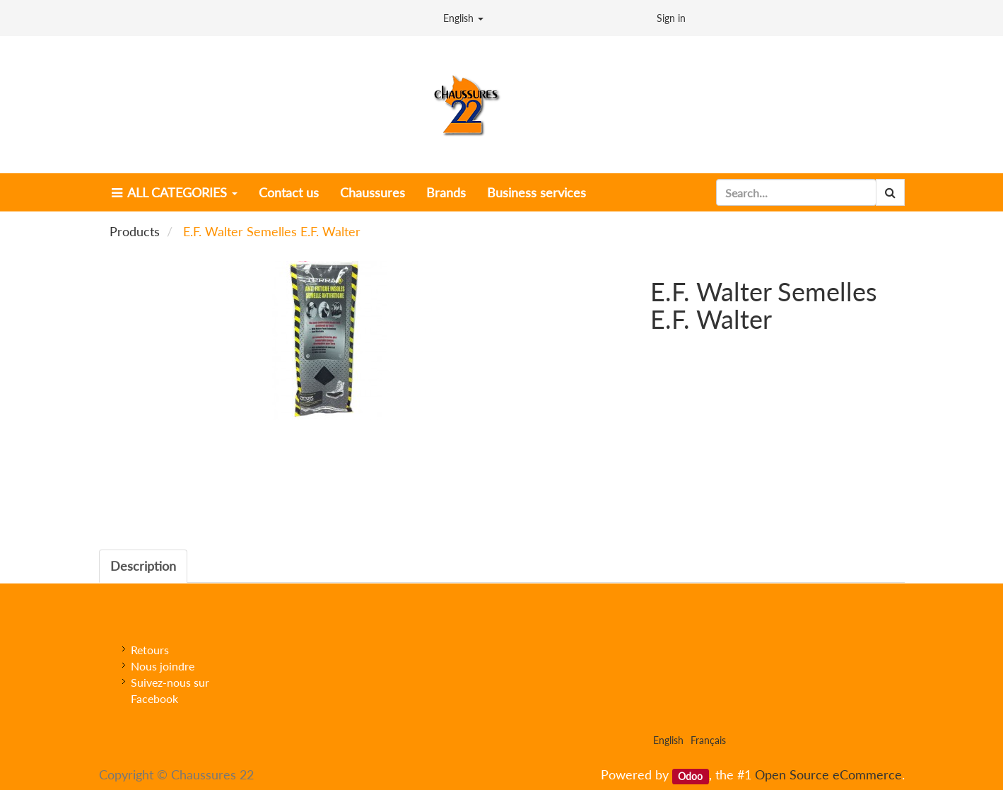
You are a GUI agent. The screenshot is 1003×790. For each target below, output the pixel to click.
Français (708, 740)
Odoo (690, 776)
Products (135, 231)
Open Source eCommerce (828, 774)
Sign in (671, 18)
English (463, 18)
